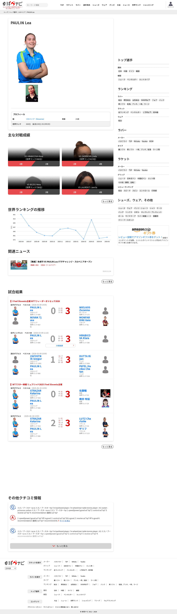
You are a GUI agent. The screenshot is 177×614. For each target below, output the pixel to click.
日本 (120, 71)
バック (161, 100)
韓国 (137, 71)
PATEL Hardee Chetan (85, 368)
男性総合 (127, 100)
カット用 (151, 178)
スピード (127, 190)
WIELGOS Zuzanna (84, 309)
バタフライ (122, 141)
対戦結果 (59, 345)
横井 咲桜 (84, 399)
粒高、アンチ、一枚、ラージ (138, 104)
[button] (31, 56)
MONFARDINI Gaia (84, 319)
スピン (135, 190)
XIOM (151, 141)
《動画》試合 (34, 265)
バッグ (121, 212)
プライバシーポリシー (35, 607)
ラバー (78, 5)
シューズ (96, 5)
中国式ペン (142, 178)
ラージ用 (156, 149)
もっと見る (107, 201)
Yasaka (144, 141)
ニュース (126, 5)
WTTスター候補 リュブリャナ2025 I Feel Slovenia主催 (37, 384)
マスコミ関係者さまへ (62, 607)
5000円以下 (145, 100)
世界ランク (136, 5)
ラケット (69, 5)
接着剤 (155, 216)
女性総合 (135, 100)
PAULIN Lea (36, 309)
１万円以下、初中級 (150, 112)
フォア (154, 100)
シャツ (152, 208)
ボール (121, 216)
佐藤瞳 (83, 390)
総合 (120, 100)
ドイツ (131, 71)
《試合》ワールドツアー (48, 265)
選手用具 (86, 5)
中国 (125, 71)
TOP (62, 5)
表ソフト (121, 104)
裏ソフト (121, 149)
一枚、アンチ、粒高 (143, 149)
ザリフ (83, 428)
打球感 (154, 190)
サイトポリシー (49, 607)
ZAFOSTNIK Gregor (36, 357)
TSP (130, 141)
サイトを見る (65, 520)
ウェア (104, 5)
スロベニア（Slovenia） (35, 119)
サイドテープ (130, 216)
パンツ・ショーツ (141, 208)
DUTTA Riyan (85, 357)
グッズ (112, 5)
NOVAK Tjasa (36, 319)
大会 (118, 5)
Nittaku (137, 141)
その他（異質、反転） (127, 182)
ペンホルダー (132, 79)
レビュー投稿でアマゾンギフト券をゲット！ (140, 237)
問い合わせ (74, 607)
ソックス (128, 212)
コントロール (144, 190)
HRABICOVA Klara (84, 337)
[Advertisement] (29, 475)
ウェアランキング (110, 601)
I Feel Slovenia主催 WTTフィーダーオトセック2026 (36, 301)
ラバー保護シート (144, 216)
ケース (159, 208)
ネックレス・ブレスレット (151, 212)
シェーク (121, 79)
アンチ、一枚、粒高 (80, 580)
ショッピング (148, 5)
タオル (136, 212)
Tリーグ (97, 601)
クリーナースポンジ (126, 220)
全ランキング (123, 112)
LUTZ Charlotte (85, 420)
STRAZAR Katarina (35, 392)
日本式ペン (131, 178)
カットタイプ (144, 79)
